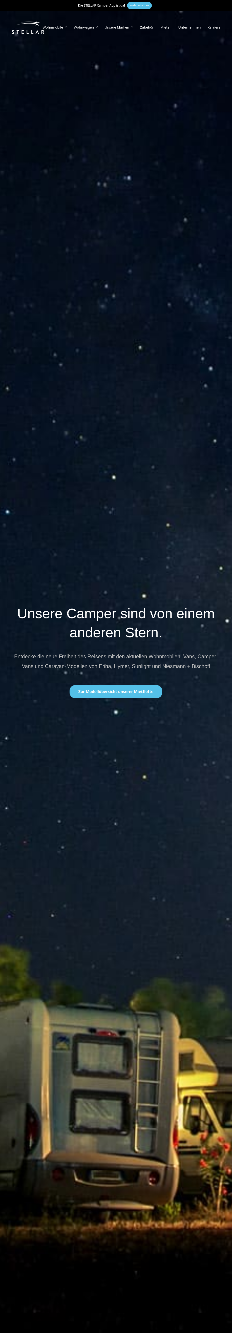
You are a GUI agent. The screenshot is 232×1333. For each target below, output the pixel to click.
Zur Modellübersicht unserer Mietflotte (116, 691)
